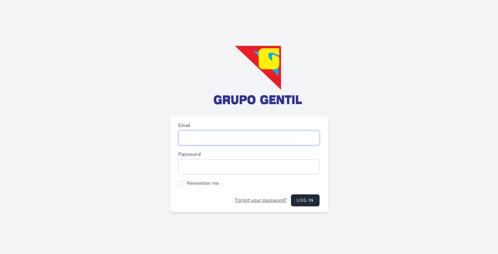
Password (189, 154)
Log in (305, 200)
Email (184, 125)
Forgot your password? (261, 200)
